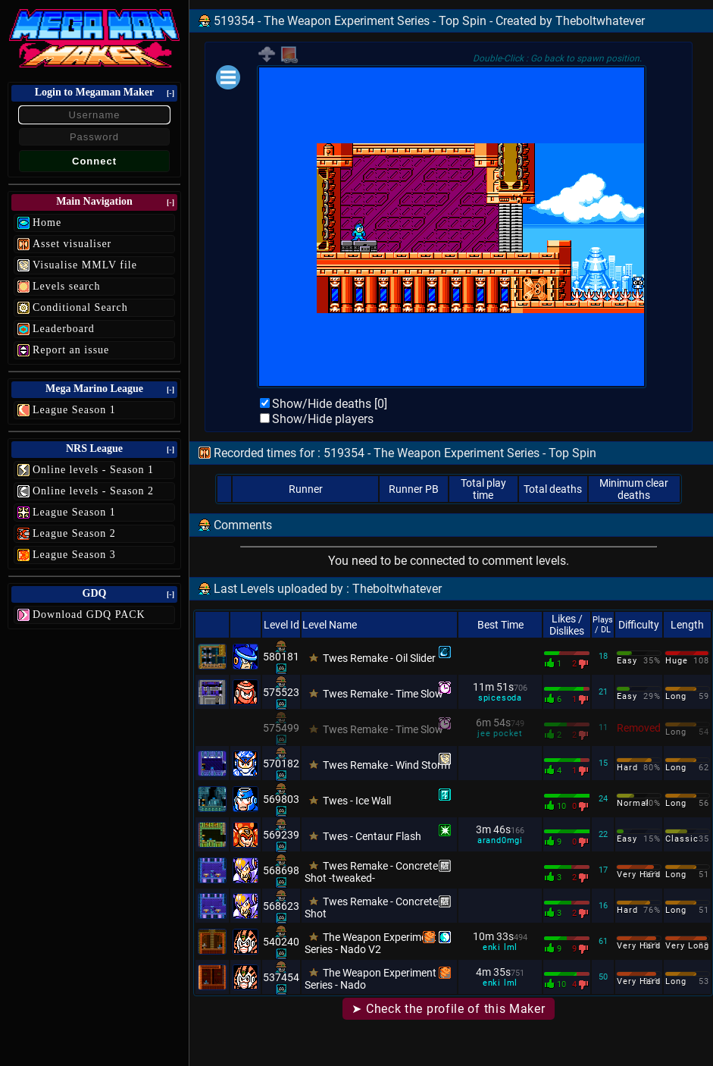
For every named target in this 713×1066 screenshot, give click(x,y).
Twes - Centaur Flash (372, 836)
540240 (281, 942)
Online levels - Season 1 (93, 469)
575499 (281, 728)
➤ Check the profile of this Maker (448, 1009)
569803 (281, 799)
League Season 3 (74, 554)
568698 (281, 870)
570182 (281, 763)
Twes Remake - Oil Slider (379, 658)
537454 (281, 977)
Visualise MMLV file (85, 265)
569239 (281, 835)
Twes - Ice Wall (357, 801)
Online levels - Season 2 (93, 491)
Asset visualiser (72, 243)
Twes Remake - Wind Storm (386, 765)
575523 (281, 692)
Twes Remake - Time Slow (383, 694)
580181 (281, 657)
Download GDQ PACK (89, 614)
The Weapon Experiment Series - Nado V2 (370, 943)
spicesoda (500, 698)
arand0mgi (500, 840)
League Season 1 (74, 409)
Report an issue (71, 350)
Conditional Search (80, 307)
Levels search (67, 286)
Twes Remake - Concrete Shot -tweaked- (371, 872)
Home (47, 222)
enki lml (500, 947)
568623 (281, 906)
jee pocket (500, 733)
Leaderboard (64, 328)
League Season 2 (74, 533)
